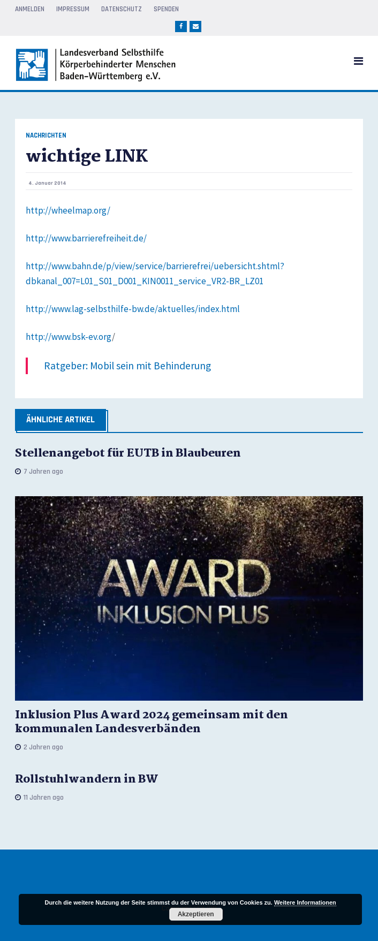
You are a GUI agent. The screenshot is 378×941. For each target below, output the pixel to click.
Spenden (166, 9)
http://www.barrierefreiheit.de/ (86, 238)
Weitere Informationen (305, 902)
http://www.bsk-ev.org (69, 337)
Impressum (72, 9)
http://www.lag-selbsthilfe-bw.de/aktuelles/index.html (133, 309)
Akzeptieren (196, 914)
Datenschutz (121, 9)
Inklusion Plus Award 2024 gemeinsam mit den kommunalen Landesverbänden (151, 722)
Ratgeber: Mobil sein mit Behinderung (127, 365)
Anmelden (29, 9)
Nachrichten (46, 136)
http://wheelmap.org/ (68, 210)
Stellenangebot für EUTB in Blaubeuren (128, 453)
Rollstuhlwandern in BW (86, 779)
